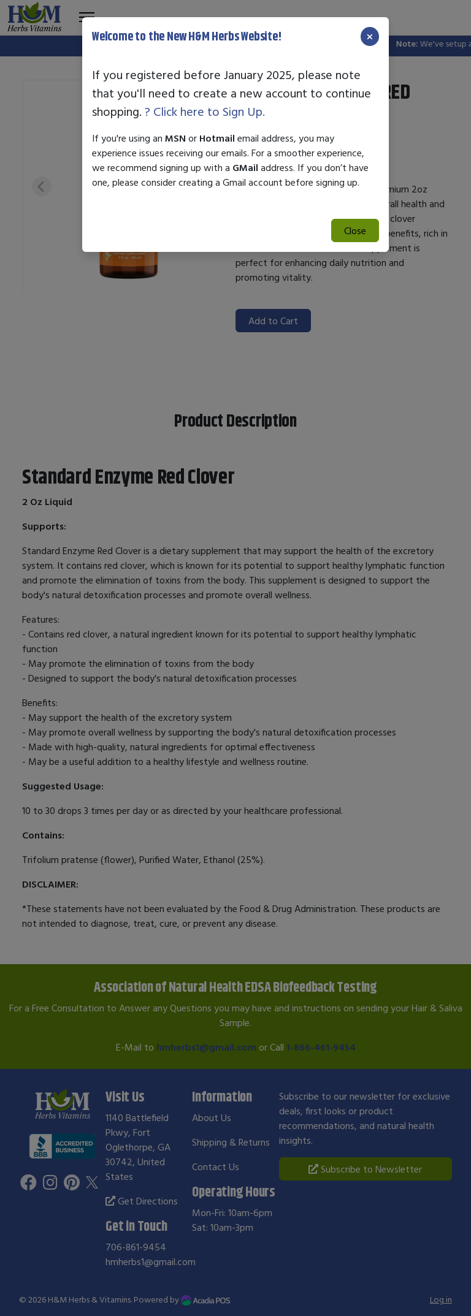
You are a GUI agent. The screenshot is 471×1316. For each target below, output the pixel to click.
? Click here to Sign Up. (205, 111)
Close (355, 230)
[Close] (370, 36)
